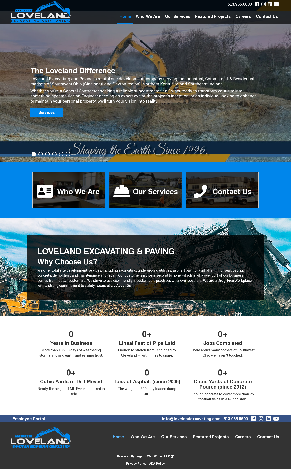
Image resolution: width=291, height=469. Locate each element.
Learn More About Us (114, 285)
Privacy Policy (136, 463)
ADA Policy (157, 463)
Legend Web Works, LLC (154, 456)
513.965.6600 (240, 4)
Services (46, 112)
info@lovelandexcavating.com (191, 418)
